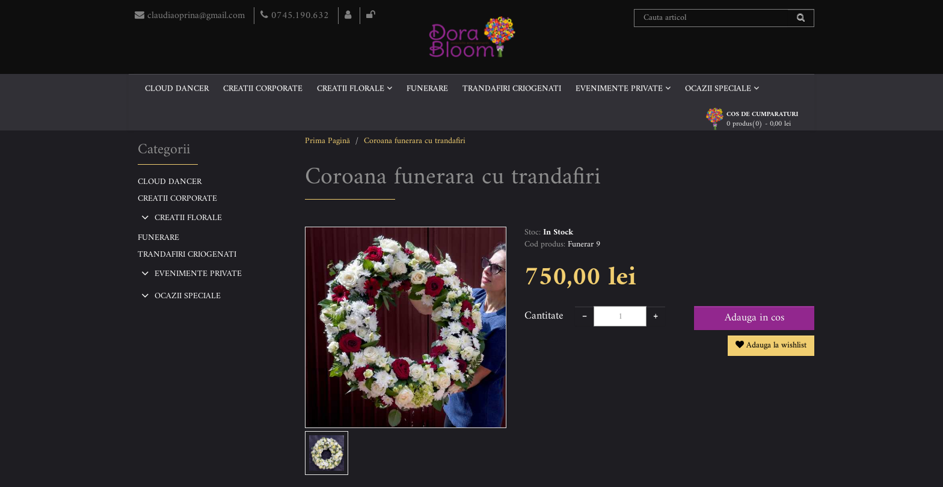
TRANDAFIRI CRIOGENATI (511, 88)
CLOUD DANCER (177, 88)
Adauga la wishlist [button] (771, 345)
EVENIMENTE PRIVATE (623, 88)
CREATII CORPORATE (263, 88)
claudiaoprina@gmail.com (191, 15)
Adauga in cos (754, 317)
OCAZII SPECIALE (722, 88)
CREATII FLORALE (354, 88)
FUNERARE (427, 88)
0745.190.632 (296, 15)
